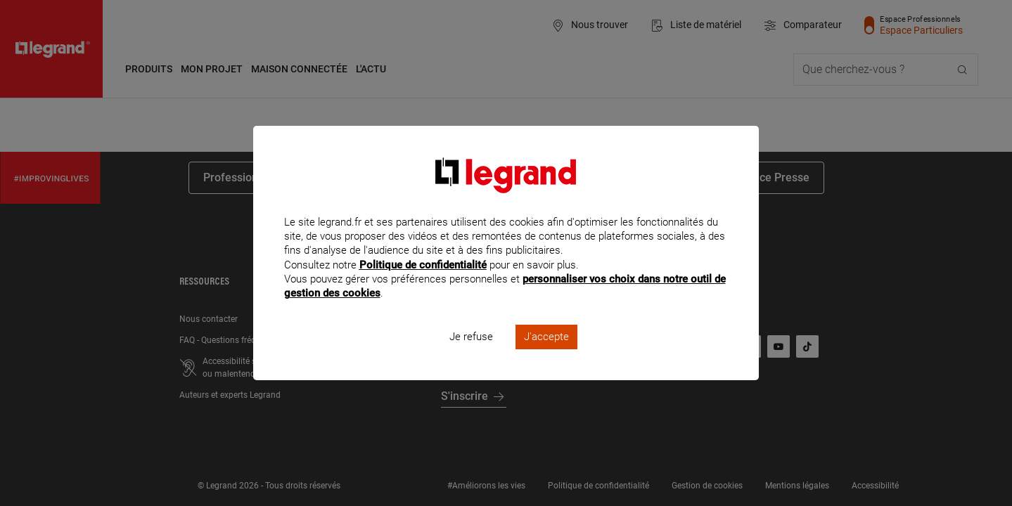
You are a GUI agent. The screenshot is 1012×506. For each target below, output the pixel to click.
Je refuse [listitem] (471, 355)
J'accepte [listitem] (546, 355)
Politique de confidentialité (423, 283)
